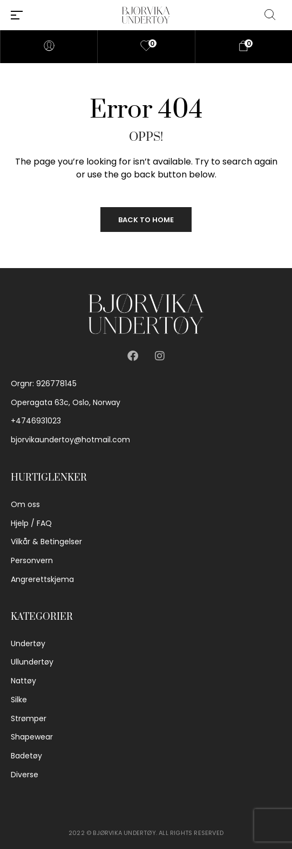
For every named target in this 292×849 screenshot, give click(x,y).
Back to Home (146, 220)
